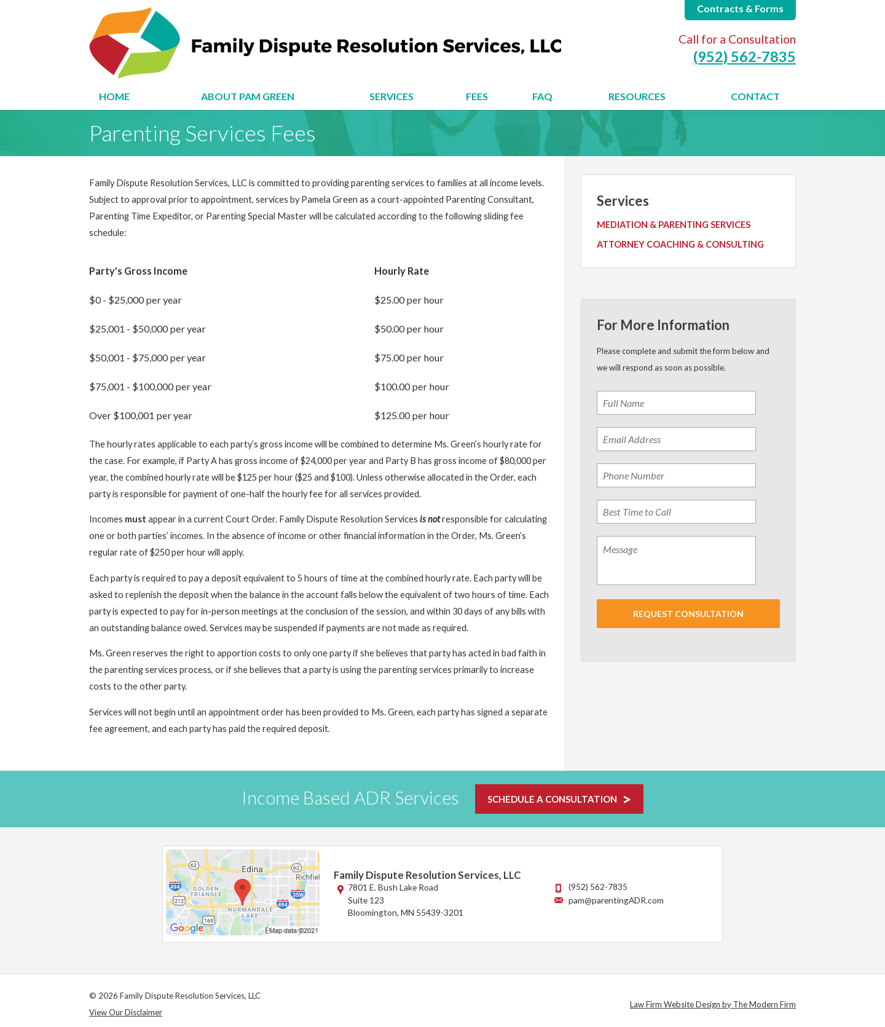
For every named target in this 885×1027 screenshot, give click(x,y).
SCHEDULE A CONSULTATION (552, 799)
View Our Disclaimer (125, 1012)
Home (114, 96)
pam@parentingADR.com (616, 900)
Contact (755, 96)
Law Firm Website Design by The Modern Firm (713, 1004)
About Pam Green (247, 96)
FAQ (542, 96)
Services (391, 96)
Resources (637, 96)
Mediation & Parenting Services (673, 224)
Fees (477, 96)
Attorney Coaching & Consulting (680, 244)
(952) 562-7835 (744, 56)
